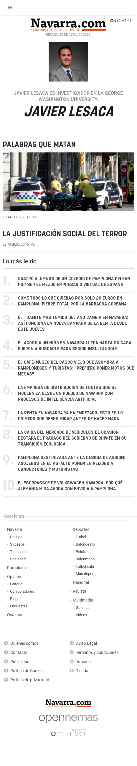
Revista (79, 591)
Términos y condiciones (97, 652)
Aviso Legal (86, 643)
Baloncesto (85, 544)
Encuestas (19, 606)
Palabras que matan (39, 145)
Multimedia (83, 600)
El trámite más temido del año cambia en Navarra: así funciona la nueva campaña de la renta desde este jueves (73, 323)
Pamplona (16, 567)
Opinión (14, 576)
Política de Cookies (27, 670)
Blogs (14, 598)
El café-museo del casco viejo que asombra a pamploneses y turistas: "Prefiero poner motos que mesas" (76, 368)
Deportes (81, 529)
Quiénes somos (24, 643)
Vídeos (81, 615)
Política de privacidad (29, 679)
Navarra (14, 529)
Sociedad (18, 559)
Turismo (83, 661)
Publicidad (19, 661)
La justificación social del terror (65, 234)
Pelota (81, 551)
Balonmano (85, 559)
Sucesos (17, 544)
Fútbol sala (85, 566)
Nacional (81, 582)
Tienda (82, 670)
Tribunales (19, 551)
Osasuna (15, 614)
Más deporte (86, 573)
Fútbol (81, 537)
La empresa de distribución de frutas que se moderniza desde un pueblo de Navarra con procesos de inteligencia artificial (67, 394)
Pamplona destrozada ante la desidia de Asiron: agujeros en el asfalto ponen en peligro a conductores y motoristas (71, 464)
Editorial (16, 584)
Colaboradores (22, 591)
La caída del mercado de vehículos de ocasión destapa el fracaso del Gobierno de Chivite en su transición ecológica (72, 438)
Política (16, 537)
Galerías (83, 607)
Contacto (18, 652)
